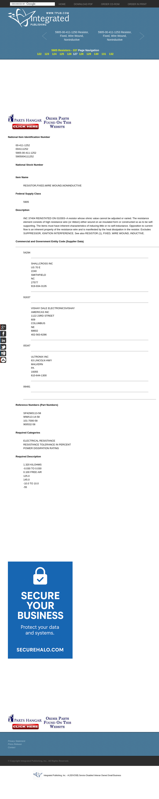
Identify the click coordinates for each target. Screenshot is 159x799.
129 (88, 53)
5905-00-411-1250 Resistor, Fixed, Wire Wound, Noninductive (72, 36)
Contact (11, 747)
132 (111, 53)
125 (61, 53)
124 (54, 53)
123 (46, 53)
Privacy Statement (16, 741)
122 (39, 53)
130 (96, 53)
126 (69, 53)
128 (81, 53)
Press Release (15, 744)
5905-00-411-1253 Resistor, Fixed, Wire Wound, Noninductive (114, 36)
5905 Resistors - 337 (64, 50)
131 (103, 53)
